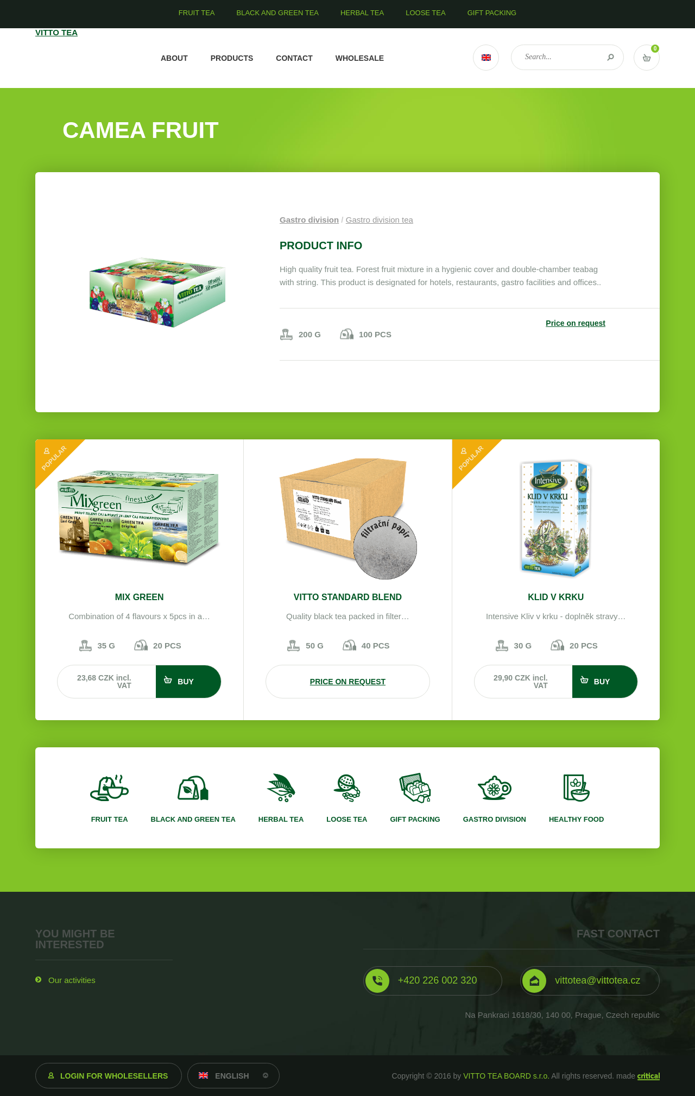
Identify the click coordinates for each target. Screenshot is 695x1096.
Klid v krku (556, 597)
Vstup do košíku (647, 58)
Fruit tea (109, 819)
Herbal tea (281, 819)
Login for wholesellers (114, 1076)
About (174, 58)
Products (232, 58)
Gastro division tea (379, 219)
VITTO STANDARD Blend (348, 597)
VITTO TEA (83, 58)
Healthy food (576, 819)
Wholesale (360, 58)
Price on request (575, 323)
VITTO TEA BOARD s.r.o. (506, 1076)
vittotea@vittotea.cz (597, 980)
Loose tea (346, 819)
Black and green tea (193, 819)
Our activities (72, 980)
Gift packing (415, 819)
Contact (294, 58)
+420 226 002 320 (437, 980)
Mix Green (139, 597)
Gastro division (309, 219)
